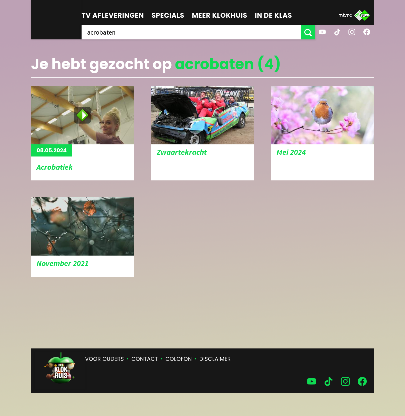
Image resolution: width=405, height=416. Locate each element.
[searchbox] (191, 32)
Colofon (178, 359)
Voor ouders (104, 359)
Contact (144, 359)
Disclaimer (215, 359)
